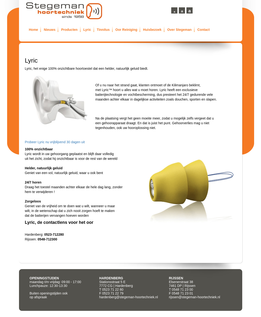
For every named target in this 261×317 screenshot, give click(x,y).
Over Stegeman (179, 30)
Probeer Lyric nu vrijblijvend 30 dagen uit (55, 142)
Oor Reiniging (126, 30)
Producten (69, 30)
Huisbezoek (152, 30)
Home (33, 30)
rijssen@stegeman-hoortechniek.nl (194, 297)
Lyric (87, 30)
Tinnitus (103, 30)
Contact (203, 30)
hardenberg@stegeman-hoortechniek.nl (128, 297)
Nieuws (49, 30)
